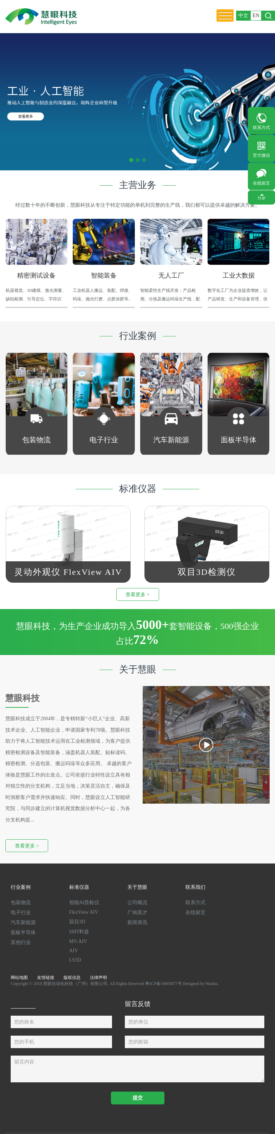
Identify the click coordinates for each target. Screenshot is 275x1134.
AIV (73, 950)
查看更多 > (137, 594)
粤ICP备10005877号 (163, 983)
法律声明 (98, 977)
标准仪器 (79, 887)
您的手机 (24, 1042)
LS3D (75, 960)
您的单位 (138, 1022)
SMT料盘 (79, 931)
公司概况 (137, 902)
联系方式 (261, 127)
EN (256, 15)
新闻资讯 (137, 922)
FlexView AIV (83, 912)
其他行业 (21, 942)
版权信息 (72, 977)
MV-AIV (78, 941)
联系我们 (195, 887)
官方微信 (261, 155)
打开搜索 (268, 16)
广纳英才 (137, 912)
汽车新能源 (23, 922)
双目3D (77, 921)
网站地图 (19, 977)
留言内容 (24, 1062)
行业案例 (21, 887)
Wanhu (211, 983)
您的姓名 (24, 1022)
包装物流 (21, 902)
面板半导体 (23, 932)
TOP (261, 198)
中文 (243, 15)
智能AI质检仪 (84, 902)
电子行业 (21, 912)
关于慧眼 (137, 887)
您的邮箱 (138, 1042)
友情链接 (45, 977)
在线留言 (261, 183)
